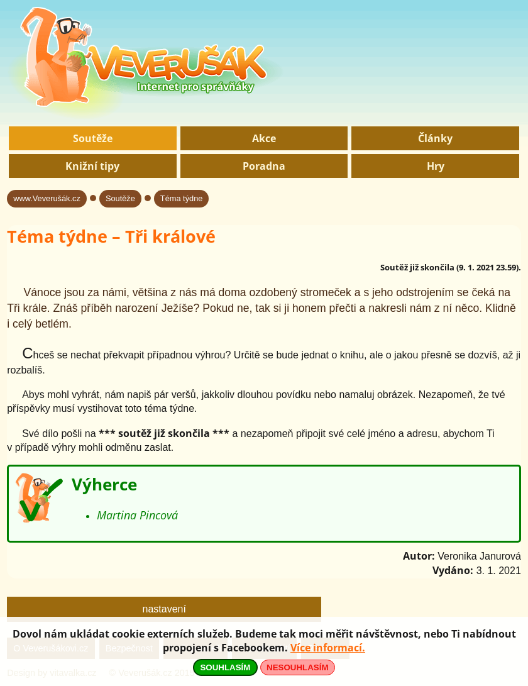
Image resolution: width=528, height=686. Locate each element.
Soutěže (93, 138)
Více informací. (327, 648)
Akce (264, 138)
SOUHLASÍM (225, 667)
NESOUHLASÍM (297, 667)
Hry (435, 166)
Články (435, 138)
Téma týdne (181, 198)
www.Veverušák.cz (46, 198)
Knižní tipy (92, 166)
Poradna (264, 166)
